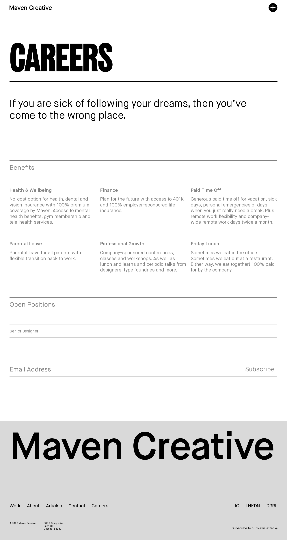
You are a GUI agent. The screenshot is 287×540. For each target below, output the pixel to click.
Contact (76, 506)
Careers (100, 506)
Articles (54, 506)
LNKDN (253, 506)
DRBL (271, 506)
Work (15, 506)
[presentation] (37, 390)
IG (237, 506)
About (33, 506)
